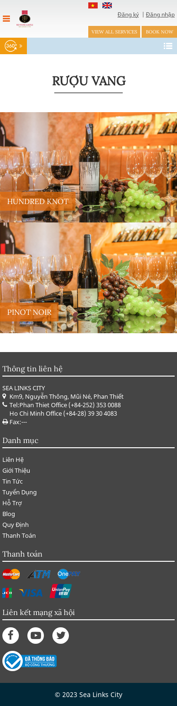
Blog (8, 513)
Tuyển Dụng (19, 492)
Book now (159, 32)
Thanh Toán (19, 535)
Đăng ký (128, 14)
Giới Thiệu (16, 470)
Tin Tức (12, 481)
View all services (114, 32)
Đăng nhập (160, 14)
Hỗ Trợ (12, 503)
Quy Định (15, 524)
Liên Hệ (13, 459)
